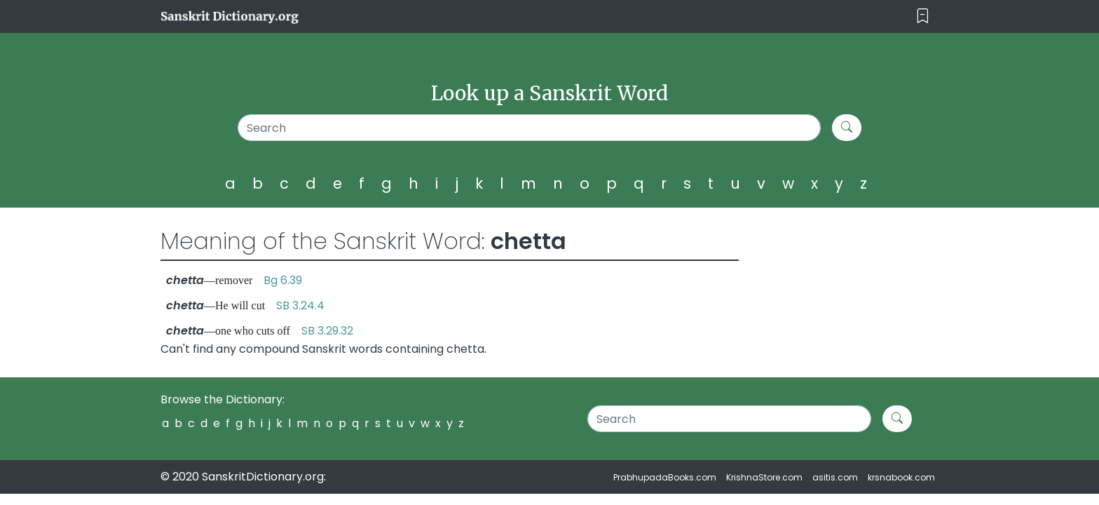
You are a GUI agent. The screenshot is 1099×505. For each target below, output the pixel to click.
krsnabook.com (901, 477)
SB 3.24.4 (300, 305)
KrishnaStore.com (764, 477)
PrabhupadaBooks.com (664, 477)
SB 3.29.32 (327, 331)
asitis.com (835, 477)
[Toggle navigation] (922, 16)
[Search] (529, 127)
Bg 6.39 (283, 280)
